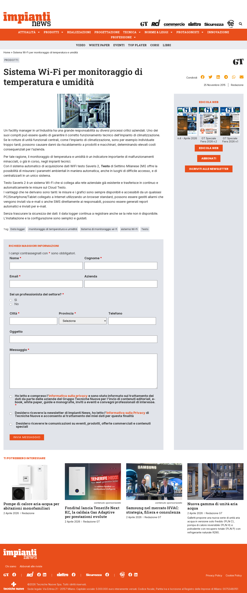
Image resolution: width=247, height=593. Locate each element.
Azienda (90, 276)
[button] (241, 24)
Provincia (67, 313)
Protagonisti (190, 32)
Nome (15, 258)
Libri (167, 45)
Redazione (237, 84)
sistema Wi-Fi (129, 229)
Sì (15, 300)
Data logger (17, 229)
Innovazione (218, 32)
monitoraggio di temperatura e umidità (53, 229)
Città (15, 313)
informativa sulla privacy (68, 396)
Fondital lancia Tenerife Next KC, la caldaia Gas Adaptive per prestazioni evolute (93, 510)
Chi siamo (10, 566)
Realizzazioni (79, 32)
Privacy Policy (214, 575)
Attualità (29, 32)
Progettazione (107, 32)
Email (15, 276)
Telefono (115, 313)
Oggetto (16, 331)
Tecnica (132, 32)
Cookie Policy (234, 575)
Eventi (119, 45)
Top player (137, 45)
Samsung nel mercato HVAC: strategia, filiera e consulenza (154, 508)
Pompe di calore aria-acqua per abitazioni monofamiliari (31, 506)
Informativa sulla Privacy (125, 413)
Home (6, 52)
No (16, 304)
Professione (123, 37)
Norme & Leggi (159, 32)
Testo (144, 229)
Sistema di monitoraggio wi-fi (99, 229)
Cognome (93, 258)
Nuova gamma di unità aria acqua (212, 506)
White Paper (99, 45)
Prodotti (54, 32)
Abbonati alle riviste (31, 566)
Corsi (154, 45)
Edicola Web (209, 148)
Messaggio (19, 349)
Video (80, 45)
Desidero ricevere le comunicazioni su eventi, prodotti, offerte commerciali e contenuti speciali (83, 425)
